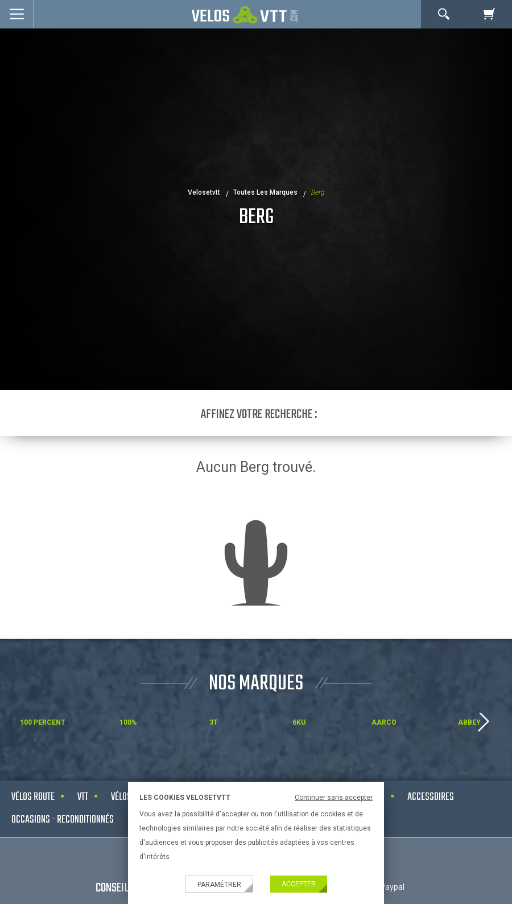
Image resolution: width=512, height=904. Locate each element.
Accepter (299, 884)
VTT (82, 797)
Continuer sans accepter (334, 798)
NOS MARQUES (256, 684)
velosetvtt (204, 192)
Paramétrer (219, 885)
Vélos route (33, 797)
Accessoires (430, 797)
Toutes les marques (265, 192)
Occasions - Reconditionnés (62, 820)
